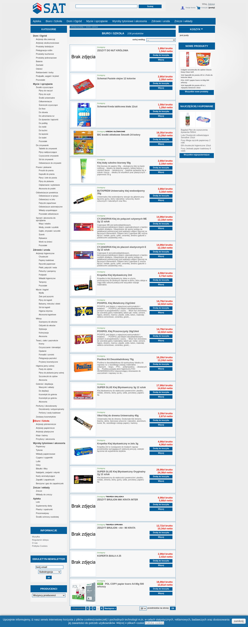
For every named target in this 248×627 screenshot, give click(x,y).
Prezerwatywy (42, 513)
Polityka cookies (154, 623)
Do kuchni (43, 130)
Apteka (37, 498)
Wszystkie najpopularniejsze (197, 155)
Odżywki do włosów (47, 325)
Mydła (41, 293)
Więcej (161, 60)
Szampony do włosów (48, 322)
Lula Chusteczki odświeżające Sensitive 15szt (195, 136)
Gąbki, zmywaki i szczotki (49, 231)
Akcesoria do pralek (47, 189)
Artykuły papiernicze (45, 428)
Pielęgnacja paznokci (48, 358)
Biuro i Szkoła (41, 421)
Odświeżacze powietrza (47, 192)
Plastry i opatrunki (44, 509)
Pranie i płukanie (43, 167)
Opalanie (42, 351)
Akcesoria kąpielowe (47, 315)
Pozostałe (40, 80)
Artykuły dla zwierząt (45, 39)
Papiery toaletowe (46, 260)
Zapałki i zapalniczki (45, 479)
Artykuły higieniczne (45, 253)
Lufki (38, 461)
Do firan (42, 109)
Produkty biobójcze (45, 46)
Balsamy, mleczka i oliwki (49, 304)
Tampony (43, 282)
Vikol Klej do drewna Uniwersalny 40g (118, 415)
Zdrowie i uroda (41, 250)
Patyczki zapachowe (47, 203)
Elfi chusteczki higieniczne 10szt (196, 145)
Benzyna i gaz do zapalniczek (50, 483)
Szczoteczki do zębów (48, 376)
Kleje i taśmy (42, 435)
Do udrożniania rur (46, 116)
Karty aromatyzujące (45, 476)
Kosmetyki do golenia (48, 394)
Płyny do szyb (45, 94)
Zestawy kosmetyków (46, 417)
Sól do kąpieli (44, 307)
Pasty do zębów (45, 369)
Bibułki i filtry (42, 468)
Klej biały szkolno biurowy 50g (114, 162)
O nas (35, 543)
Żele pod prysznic (46, 296)
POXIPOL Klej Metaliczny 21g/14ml (116, 303)
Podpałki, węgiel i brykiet (47, 76)
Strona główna (77, 27)
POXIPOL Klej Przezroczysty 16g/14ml (118, 331)
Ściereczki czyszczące (48, 105)
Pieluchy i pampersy (47, 271)
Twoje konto (190, 7)
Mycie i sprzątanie (43, 84)
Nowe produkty (196, 46)
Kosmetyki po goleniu (48, 398)
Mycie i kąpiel (42, 289)
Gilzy (38, 465)
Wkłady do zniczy (44, 494)
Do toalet (42, 138)
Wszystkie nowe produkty (196, 92)
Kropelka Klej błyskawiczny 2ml (114, 275)
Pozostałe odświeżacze (49, 214)
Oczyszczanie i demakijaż (49, 347)
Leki (38, 502)
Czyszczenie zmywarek (49, 156)
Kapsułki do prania (46, 174)
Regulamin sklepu (40, 540)
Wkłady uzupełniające (48, 210)
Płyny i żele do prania (48, 178)
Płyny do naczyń (46, 91)
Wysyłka (36, 536)
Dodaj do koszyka (161, 55)
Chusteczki (43, 257)
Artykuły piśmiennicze (46, 424)
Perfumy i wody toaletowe (49, 413)
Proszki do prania (46, 170)
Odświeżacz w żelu (47, 199)
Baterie (39, 61)
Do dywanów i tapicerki (48, 120)
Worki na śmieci (45, 242)
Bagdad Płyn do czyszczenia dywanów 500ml (194, 131)
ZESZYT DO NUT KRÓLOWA (112, 50)
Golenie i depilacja (44, 384)
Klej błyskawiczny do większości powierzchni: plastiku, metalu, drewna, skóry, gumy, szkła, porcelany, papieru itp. (120, 393)
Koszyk (195, 29)
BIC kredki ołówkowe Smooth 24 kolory (118, 134)
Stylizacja (43, 329)
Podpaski (43, 275)
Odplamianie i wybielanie (49, 185)
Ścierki (41, 235)
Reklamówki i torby (44, 72)
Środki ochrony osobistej (47, 517)
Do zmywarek (42, 145)
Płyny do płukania (46, 181)
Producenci (48, 588)
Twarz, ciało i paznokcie (47, 340)
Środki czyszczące (44, 87)
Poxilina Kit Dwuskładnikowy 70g (115, 359)
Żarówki (39, 65)
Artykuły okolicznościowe (47, 43)
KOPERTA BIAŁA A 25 (109, 556)
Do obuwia (43, 112)
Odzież (39, 69)
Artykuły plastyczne (45, 431)
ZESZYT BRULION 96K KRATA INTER (117, 499)
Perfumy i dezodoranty (46, 406)
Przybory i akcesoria (45, 439)
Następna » (110, 608)
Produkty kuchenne (45, 54)
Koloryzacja (44, 333)
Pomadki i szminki (46, 355)
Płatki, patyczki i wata (48, 268)
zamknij (239, 621)
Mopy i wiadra (45, 224)
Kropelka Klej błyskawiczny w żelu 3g (117, 443)
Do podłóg (43, 123)
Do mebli (42, 127)
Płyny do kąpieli (45, 300)
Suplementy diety (44, 506)
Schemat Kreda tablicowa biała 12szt (117, 106)
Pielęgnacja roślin (44, 50)
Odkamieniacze (45, 101)
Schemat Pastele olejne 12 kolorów (116, 78)
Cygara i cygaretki (44, 457)
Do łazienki (43, 134)
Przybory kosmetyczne (48, 362)
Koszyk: (204, 7)
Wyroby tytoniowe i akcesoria (49, 443)
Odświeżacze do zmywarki (50, 163)
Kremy (41, 344)
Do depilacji (44, 391)
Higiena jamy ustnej (45, 366)
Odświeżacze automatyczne (51, 207)
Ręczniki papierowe (47, 264)
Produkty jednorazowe (46, 58)
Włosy (39, 318)
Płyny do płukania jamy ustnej (51, 373)
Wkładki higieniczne (47, 278)
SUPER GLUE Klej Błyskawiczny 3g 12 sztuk (121, 387)
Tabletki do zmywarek (48, 149)
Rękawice (43, 238)
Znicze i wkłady (41, 487)
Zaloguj (211, 4)
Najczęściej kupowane (196, 106)
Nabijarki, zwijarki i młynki (48, 472)
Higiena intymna (45, 311)
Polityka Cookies (40, 546)
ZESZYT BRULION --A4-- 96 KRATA (116, 528)
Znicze (39, 491)
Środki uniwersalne (47, 98)
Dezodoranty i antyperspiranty (51, 409)
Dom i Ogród (40, 36)
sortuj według (138, 39)
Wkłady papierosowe (45, 454)
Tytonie (39, 450)
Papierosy (40, 446)
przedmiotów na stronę (158, 608)
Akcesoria (43, 336)
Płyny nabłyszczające (48, 152)
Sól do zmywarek (46, 159)
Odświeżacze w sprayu (48, 196)
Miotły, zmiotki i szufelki (48, 227)
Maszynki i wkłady (46, 387)
